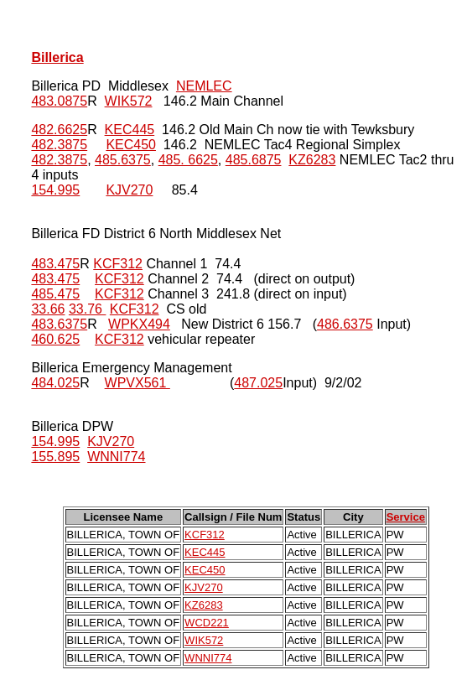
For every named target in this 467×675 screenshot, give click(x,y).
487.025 (258, 383)
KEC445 (130, 129)
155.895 (55, 456)
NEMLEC (204, 86)
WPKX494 (139, 324)
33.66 (48, 309)
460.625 (55, 339)
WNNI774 (116, 456)
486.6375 (345, 324)
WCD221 (206, 622)
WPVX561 (137, 383)
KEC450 (131, 145)
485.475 (55, 294)
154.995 (55, 190)
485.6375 (123, 160)
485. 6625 (188, 160)
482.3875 (59, 145)
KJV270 (129, 190)
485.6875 (254, 160)
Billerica (57, 57)
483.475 (55, 264)
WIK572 (129, 101)
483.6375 (59, 324)
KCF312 (118, 264)
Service (406, 517)
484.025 (55, 383)
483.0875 (59, 101)
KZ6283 (311, 160)
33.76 (87, 309)
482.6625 (59, 129)
